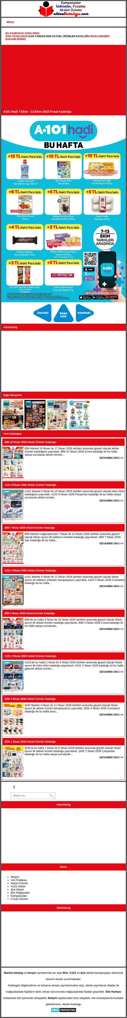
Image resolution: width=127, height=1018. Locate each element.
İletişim (15, 877)
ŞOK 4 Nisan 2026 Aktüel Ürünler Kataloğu (30, 698)
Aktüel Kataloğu (71, 1004)
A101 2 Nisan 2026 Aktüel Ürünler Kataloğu (30, 656)
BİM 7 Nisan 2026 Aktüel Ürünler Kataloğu (30, 527)
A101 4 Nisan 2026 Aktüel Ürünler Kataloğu (30, 570)
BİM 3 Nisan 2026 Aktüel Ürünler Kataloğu (30, 613)
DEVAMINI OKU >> (111, 457)
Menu (10, 22)
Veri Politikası (19, 880)
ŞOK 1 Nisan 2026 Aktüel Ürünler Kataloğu (30, 741)
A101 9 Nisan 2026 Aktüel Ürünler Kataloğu (59, 36)
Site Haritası (113, 991)
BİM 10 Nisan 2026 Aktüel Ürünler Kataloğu (30, 442)
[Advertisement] (63, 78)
